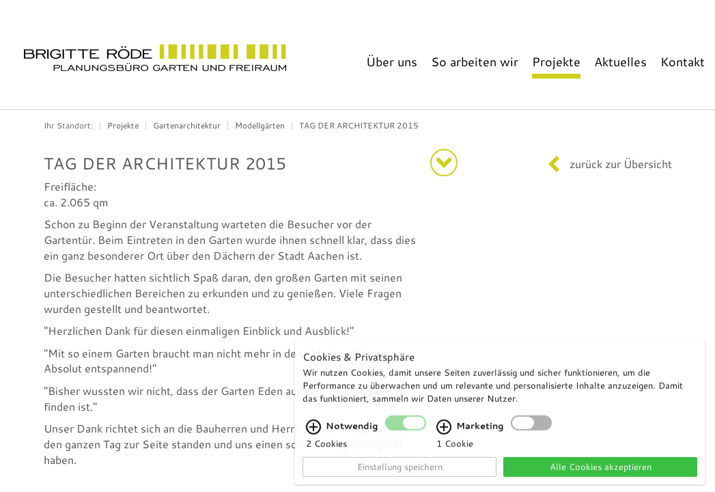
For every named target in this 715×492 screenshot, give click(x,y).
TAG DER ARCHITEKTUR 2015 (359, 125)
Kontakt (682, 61)
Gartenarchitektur (187, 125)
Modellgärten (260, 125)
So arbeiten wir (474, 61)
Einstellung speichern (400, 475)
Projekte (556, 61)
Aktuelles (620, 61)
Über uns (391, 61)
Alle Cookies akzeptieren (600, 475)
